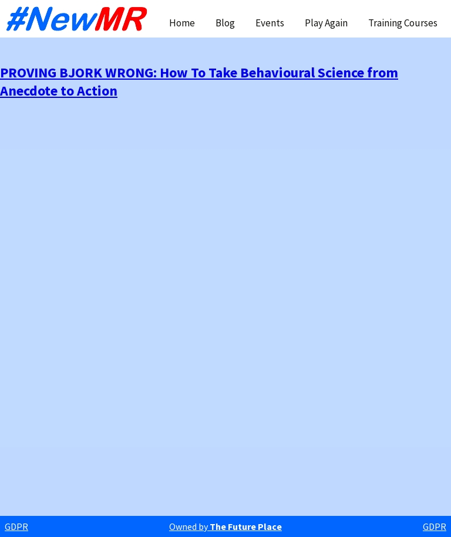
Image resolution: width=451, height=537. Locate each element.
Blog (225, 22)
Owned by (225, 526)
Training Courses (402, 22)
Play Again (326, 22)
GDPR (16, 526)
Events (269, 22)
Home (182, 22)
